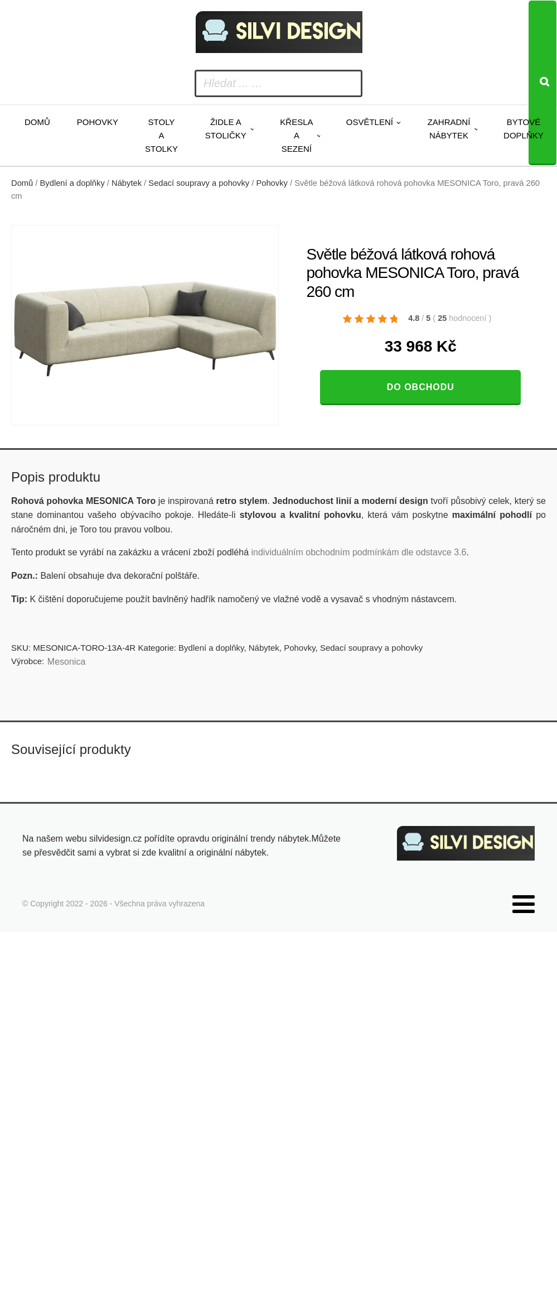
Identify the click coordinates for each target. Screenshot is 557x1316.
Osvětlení (369, 122)
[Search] (542, 83)
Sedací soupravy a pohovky (198, 183)
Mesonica (66, 661)
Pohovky (97, 122)
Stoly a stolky (161, 135)
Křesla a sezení (296, 135)
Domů (37, 122)
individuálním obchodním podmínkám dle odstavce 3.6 (358, 552)
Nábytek (127, 183)
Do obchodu (420, 387)
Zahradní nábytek (449, 128)
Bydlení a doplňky (72, 183)
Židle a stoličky (225, 128)
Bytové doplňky (523, 128)
